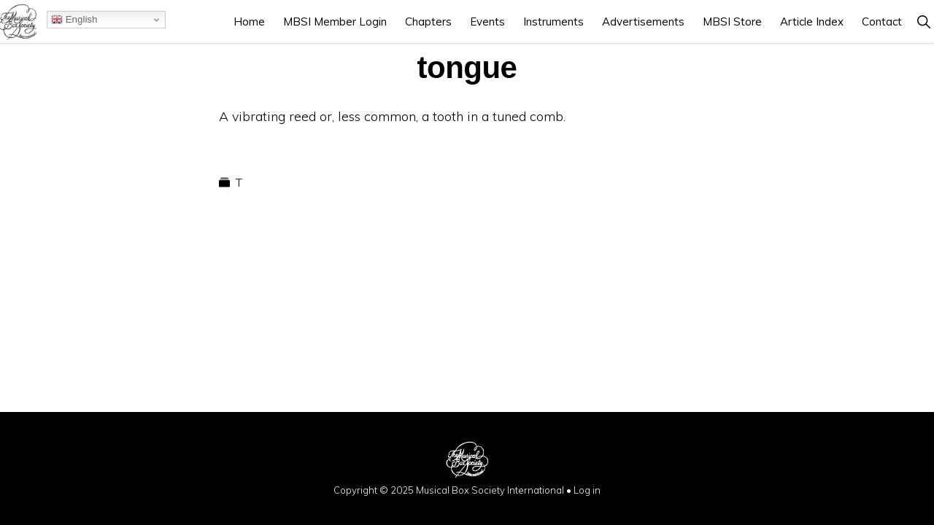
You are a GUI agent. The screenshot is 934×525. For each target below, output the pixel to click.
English (74, 20)
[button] (923, 21)
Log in (587, 490)
